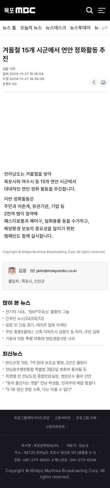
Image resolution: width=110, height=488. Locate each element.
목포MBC (19, 10)
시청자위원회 (55, 426)
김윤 (22, 271)
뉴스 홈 (9, 28)
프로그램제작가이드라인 (32, 418)
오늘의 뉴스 (31, 28)
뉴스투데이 (80, 28)
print (103, 82)
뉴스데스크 (56, 28)
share (93, 82)
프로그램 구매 (86, 418)
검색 (88, 11)
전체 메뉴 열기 (102, 10)
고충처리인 (63, 418)
